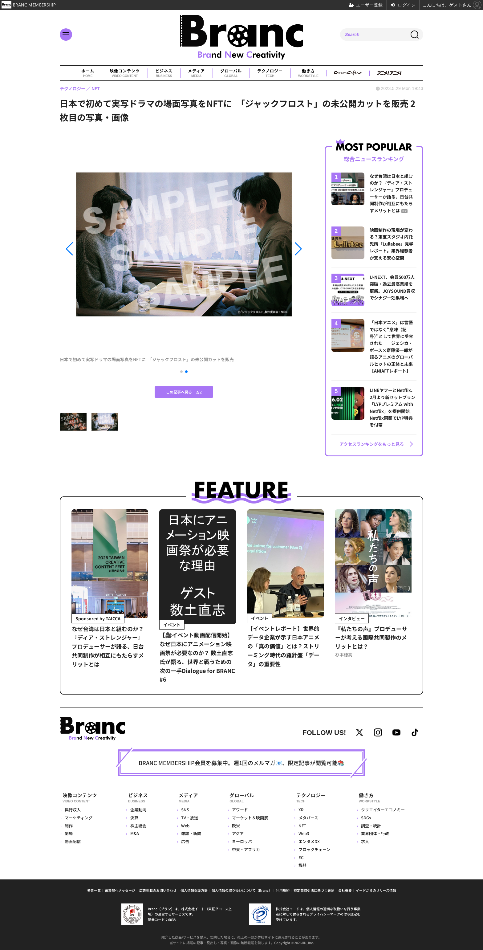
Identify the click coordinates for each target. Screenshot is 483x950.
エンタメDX (308, 840)
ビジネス (163, 73)
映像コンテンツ (125, 73)
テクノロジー (270, 73)
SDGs (365, 816)
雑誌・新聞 (189, 832)
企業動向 (138, 808)
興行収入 (73, 808)
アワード (238, 808)
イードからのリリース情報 (376, 889)
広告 (183, 840)
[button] (97, 249)
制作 (69, 824)
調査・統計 (370, 824)
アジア (236, 832)
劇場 (69, 832)
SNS (183, 808)
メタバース (307, 816)
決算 (134, 816)
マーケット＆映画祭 (248, 816)
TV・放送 (187, 816)
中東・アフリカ (244, 848)
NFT (301, 824)
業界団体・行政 (374, 832)
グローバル (231, 73)
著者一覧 (94, 889)
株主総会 (138, 824)
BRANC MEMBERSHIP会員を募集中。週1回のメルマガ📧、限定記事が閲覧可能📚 (241, 763)
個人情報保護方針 (194, 889)
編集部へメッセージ (120, 889)
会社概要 (345, 889)
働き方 (308, 73)
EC (300, 856)
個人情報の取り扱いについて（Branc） (242, 889)
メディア (196, 73)
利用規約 (283, 889)
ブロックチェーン (313, 848)
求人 (364, 840)
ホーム (87, 73)
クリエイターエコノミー (382, 808)
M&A (134, 832)
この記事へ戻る (184, 391)
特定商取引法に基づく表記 (314, 889)
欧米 (234, 824)
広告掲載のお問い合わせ (158, 889)
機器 (302, 864)
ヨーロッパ (240, 840)
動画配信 (73, 840)
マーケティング (78, 816)
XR (300, 808)
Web (183, 824)
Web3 (303, 832)
